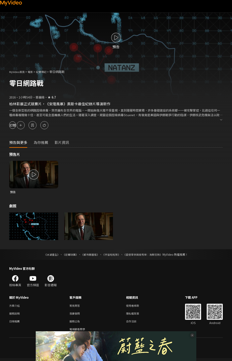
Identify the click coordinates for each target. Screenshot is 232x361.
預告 (13, 192)
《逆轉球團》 (68, 255)
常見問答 (75, 306)
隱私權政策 (135, 315)
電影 (34, 72)
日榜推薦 (15, 323)
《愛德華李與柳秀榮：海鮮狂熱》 (145, 255)
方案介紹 (15, 306)
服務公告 (75, 323)
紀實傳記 (46, 72)
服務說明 (15, 315)
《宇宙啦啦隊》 (111, 255)
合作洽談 (134, 323)
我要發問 (75, 315)
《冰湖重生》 (48, 255)
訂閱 (17, 125)
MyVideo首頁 (18, 72)
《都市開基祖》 (89, 255)
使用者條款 (135, 306)
